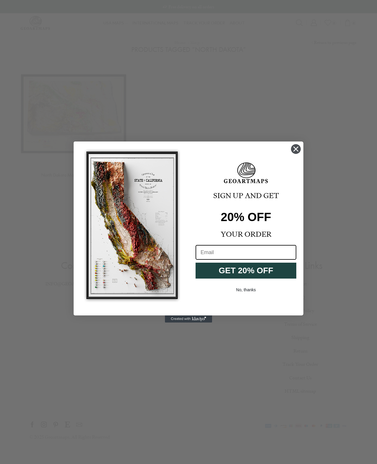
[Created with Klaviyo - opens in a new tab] (188, 319)
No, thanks (246, 289)
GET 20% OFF (246, 270)
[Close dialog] (296, 149)
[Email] (246, 252)
